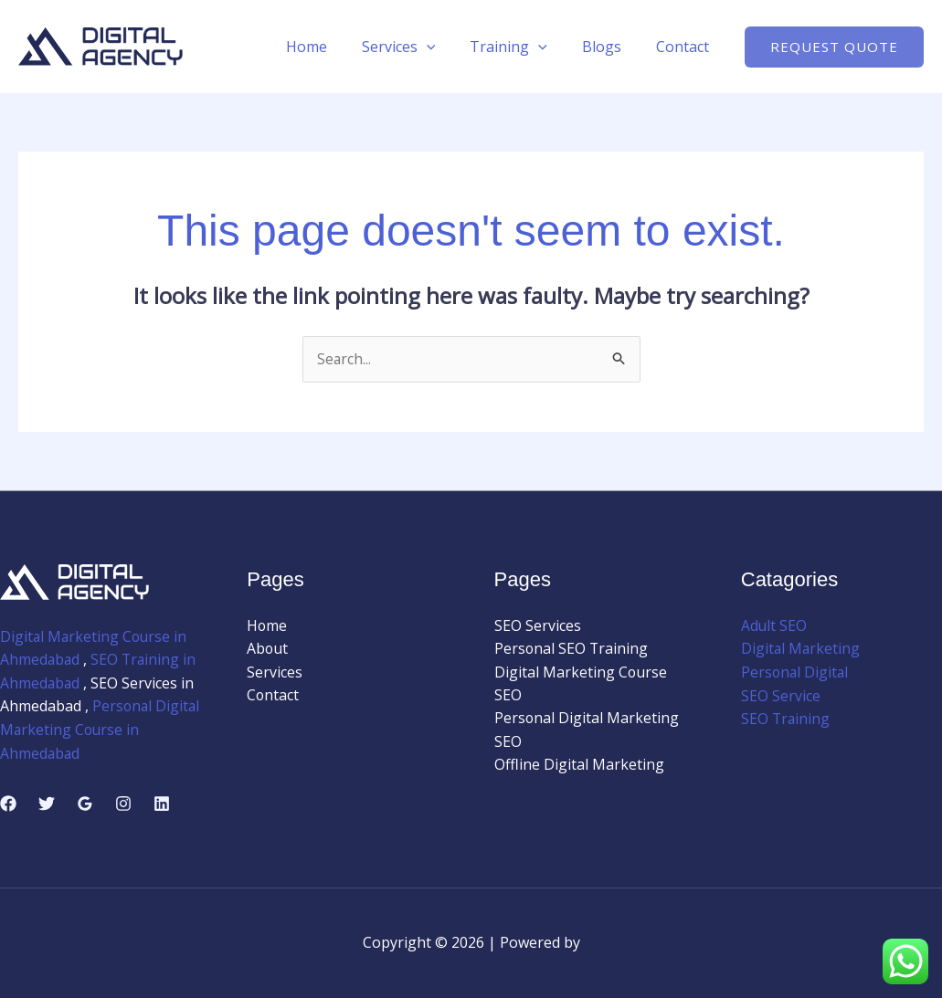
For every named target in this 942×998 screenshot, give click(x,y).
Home (331, 47)
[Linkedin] (161, 803)
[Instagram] (123, 803)
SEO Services (537, 625)
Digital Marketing (801, 649)
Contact (685, 47)
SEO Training (786, 719)
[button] (834, 47)
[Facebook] (8, 803)
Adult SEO (774, 625)
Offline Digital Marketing (579, 766)
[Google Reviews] (85, 803)
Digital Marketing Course (581, 672)
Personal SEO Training (572, 649)
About (268, 649)
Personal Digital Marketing (587, 719)
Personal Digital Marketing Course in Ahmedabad (95, 730)
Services (418, 47)
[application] (446, 47)
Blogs (610, 47)
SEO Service (780, 696)
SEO (508, 696)
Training (522, 47)
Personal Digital (796, 672)
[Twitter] (46, 803)
